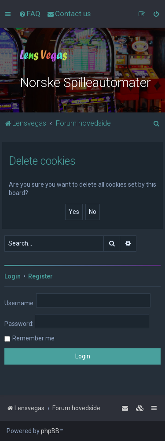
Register (40, 276)
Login (12, 276)
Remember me (33, 338)
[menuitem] (29, 13)
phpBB (50, 430)
